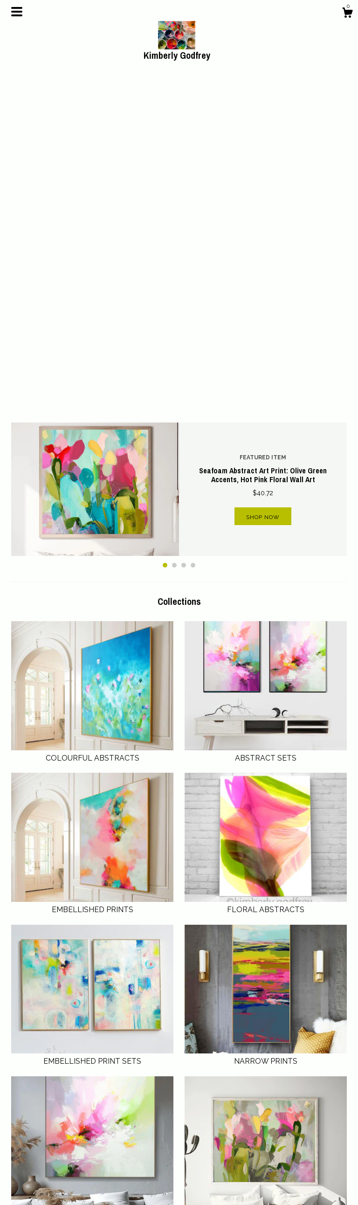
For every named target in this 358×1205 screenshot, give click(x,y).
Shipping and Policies (130, 1160)
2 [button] (174, 232)
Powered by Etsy (297, 1170)
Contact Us (114, 1172)
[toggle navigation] (16, 11)
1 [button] (165, 232)
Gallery (109, 1183)
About (107, 1149)
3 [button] (183, 232)
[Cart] (347, 14)
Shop (106, 1138)
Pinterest (197, 1138)
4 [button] (193, 232)
